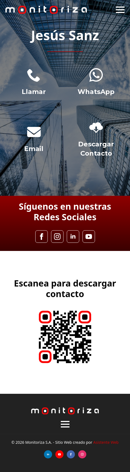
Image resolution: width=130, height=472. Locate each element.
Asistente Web (106, 442)
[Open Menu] (120, 9)
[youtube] (89, 236)
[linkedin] (73, 236)
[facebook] (41, 236)
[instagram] (57, 236)
